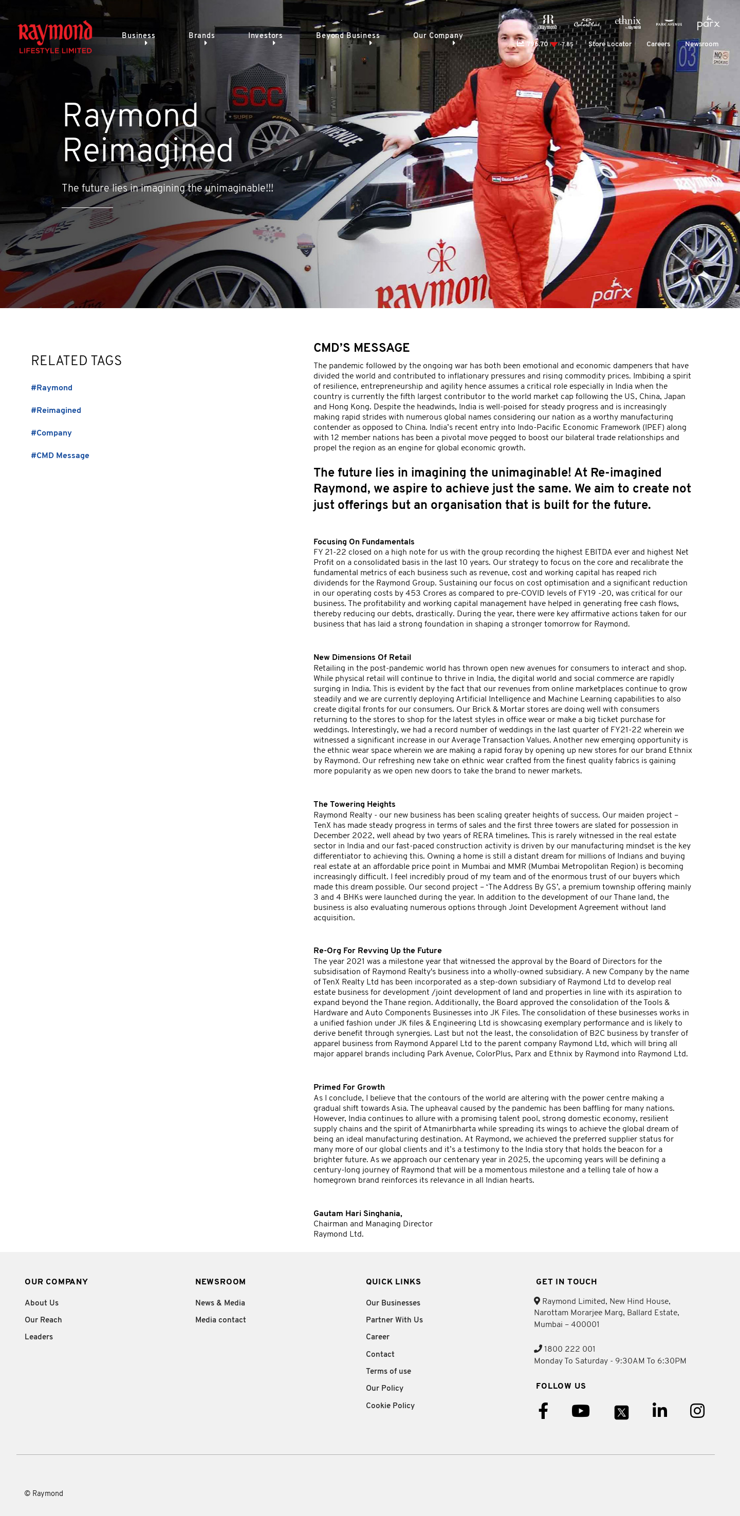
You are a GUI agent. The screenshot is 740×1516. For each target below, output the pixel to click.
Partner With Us (394, 1320)
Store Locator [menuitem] (610, 44)
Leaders (39, 1337)
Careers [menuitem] (658, 44)
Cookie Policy (390, 1406)
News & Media (220, 1303)
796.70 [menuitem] (544, 44)
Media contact (220, 1320)
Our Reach (43, 1320)
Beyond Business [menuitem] (333, 36)
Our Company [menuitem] (418, 36)
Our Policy (384, 1389)
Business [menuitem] (138, 36)
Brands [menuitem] (196, 36)
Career (378, 1337)
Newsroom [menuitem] (702, 44)
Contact (380, 1355)
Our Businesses (393, 1303)
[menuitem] (548, 22)
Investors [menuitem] (255, 36)
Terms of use (388, 1372)
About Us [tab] (42, 1303)
